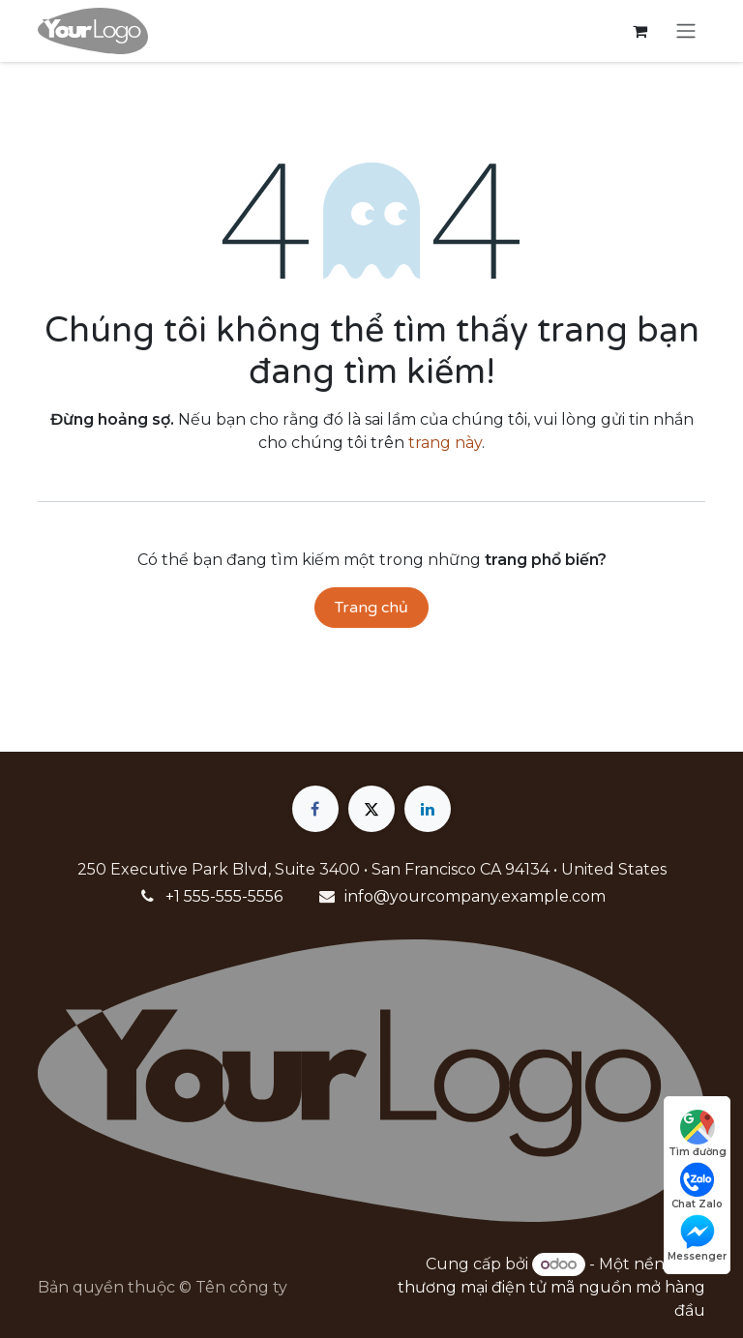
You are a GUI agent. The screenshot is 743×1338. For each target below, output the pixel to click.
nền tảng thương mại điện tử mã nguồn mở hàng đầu (551, 1287)
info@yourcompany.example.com (475, 896)
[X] (371, 809)
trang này (445, 442)
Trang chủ (371, 607)
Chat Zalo (697, 1186)
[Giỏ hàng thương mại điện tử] (639, 31)
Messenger (697, 1238)
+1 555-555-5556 (223, 896)
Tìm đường (698, 1134)
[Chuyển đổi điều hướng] (686, 31)
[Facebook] (315, 809)
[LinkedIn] (427, 809)
